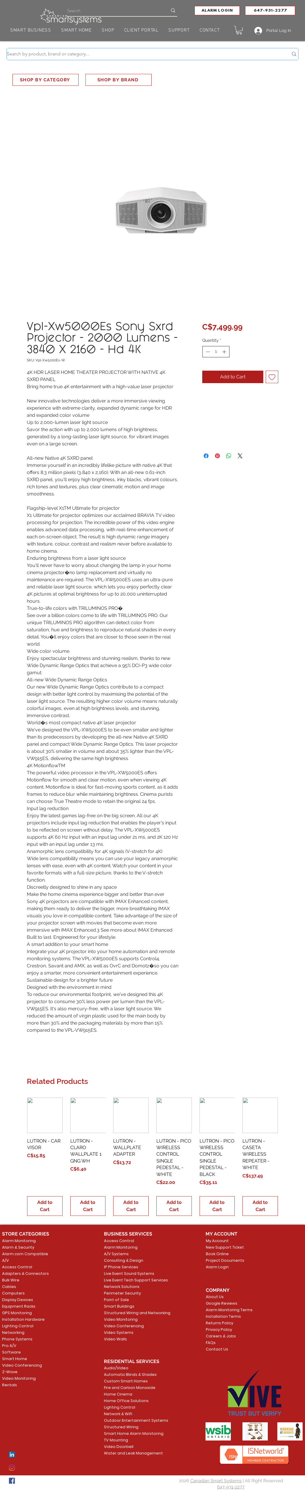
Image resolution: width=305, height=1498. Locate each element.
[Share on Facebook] (206, 455)
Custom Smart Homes (126, 1381)
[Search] (112, 10)
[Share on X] (240, 455)
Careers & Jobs (221, 1336)
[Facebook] (12, 1481)
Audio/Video (116, 1368)
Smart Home (14, 1359)
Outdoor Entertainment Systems (127, 1420)
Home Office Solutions (126, 1401)
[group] (152, 1156)
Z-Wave (10, 1372)
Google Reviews (221, 1303)
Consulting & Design (123, 1260)
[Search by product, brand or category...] (143, 54)
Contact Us (217, 1349)
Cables (9, 1286)
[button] (217, 10)
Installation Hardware (23, 1319)
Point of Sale (116, 1300)
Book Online (217, 1254)
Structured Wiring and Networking (127, 1313)
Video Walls (115, 1339)
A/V (5, 1260)
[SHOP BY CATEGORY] (46, 80)
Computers (13, 1293)
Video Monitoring (19, 1378)
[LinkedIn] (12, 1454)
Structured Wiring (121, 1427)
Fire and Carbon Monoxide (127, 1387)
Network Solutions (121, 1286)
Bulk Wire (10, 1280)
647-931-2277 (231, 1487)
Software (11, 1352)
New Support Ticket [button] (224, 1247)
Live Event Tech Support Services (127, 1280)
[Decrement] (207, 351)
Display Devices (17, 1300)
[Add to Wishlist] (272, 377)
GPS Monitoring (17, 1313)
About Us (215, 1297)
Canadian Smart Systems (216, 1480)
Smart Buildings (119, 1306)
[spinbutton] (216, 351)
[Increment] (224, 351)
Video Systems (118, 1332)
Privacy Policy (219, 1329)
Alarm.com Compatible (25, 1254)
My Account (217, 1241)
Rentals (9, 1385)
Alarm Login (217, 1267)
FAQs (211, 1342)
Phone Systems (17, 1339)
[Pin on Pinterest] (217, 455)
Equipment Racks (18, 1306)
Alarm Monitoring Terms (224, 1310)
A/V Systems (116, 1254)
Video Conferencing (22, 1365)
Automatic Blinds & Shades (127, 1374)
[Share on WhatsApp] (228, 455)
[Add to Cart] (45, 1206)
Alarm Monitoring (19, 1241)
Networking (13, 1332)
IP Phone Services (121, 1267)
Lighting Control (17, 1326)
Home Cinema (118, 1394)
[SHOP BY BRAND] (118, 80)
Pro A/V (9, 1345)
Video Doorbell (118, 1446)
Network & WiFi (118, 1414)
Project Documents (224, 1260)
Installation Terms (223, 1316)
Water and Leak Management (127, 1453)
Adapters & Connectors (25, 1273)
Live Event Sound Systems (127, 1273)
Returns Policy (219, 1323)
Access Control (17, 1267)
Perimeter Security (122, 1293)
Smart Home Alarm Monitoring (127, 1433)
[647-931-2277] (270, 10)
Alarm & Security (18, 1247)
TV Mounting (116, 1440)
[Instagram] (12, 1468)
